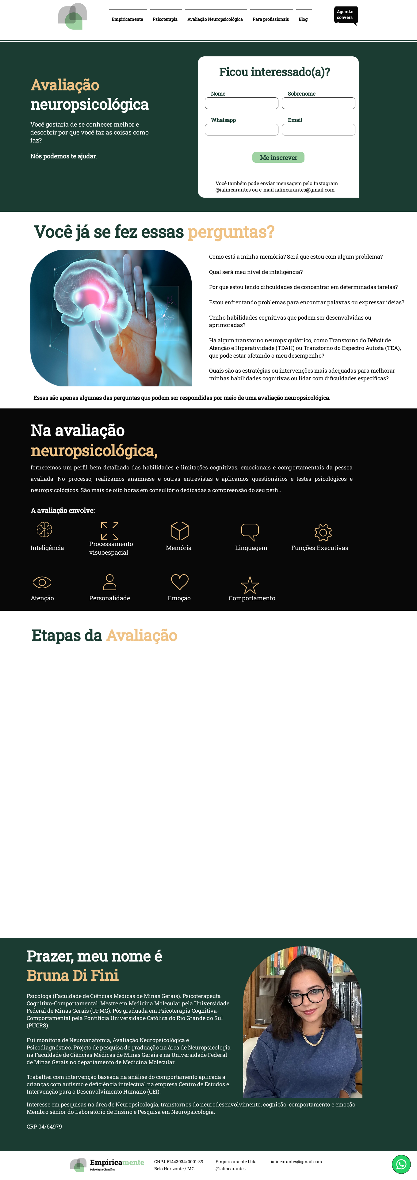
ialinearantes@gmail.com (305, 189)
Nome (218, 93)
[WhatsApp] (401, 1164)
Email (295, 120)
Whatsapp (223, 120)
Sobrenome (302, 93)
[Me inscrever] (278, 157)
